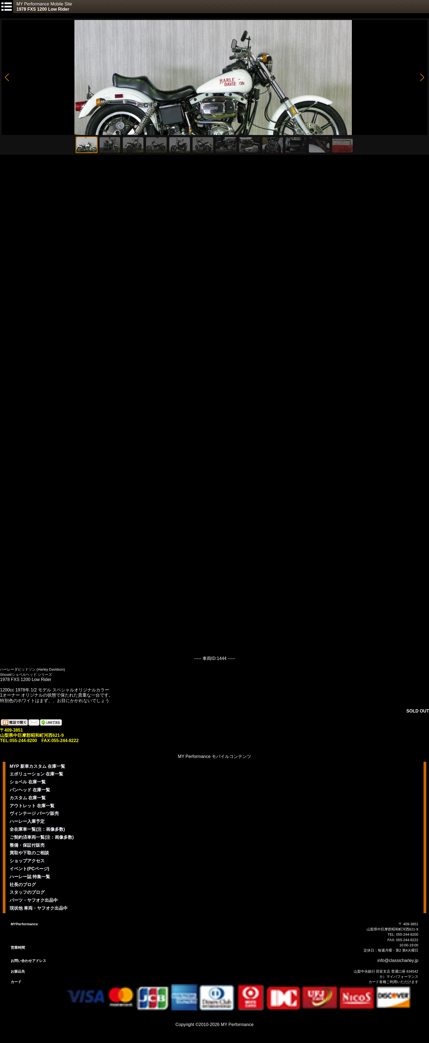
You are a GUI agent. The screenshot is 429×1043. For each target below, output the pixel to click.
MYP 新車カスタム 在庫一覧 (37, 766)
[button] (6, 77)
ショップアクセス (27, 860)
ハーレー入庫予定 (27, 821)
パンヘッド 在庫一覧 (30, 790)
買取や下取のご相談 (29, 853)
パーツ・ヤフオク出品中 (34, 900)
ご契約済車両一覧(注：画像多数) (42, 837)
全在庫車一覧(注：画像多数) (37, 829)
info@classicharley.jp (397, 960)
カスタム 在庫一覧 (28, 797)
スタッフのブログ (27, 892)
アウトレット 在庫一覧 (32, 805)
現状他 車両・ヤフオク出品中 (39, 908)
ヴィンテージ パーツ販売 (34, 813)
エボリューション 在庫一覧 (36, 774)
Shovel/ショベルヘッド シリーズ (26, 675)
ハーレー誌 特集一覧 (30, 876)
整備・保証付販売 (27, 845)
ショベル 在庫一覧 (28, 782)
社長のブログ (23, 884)
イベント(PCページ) (29, 868)
